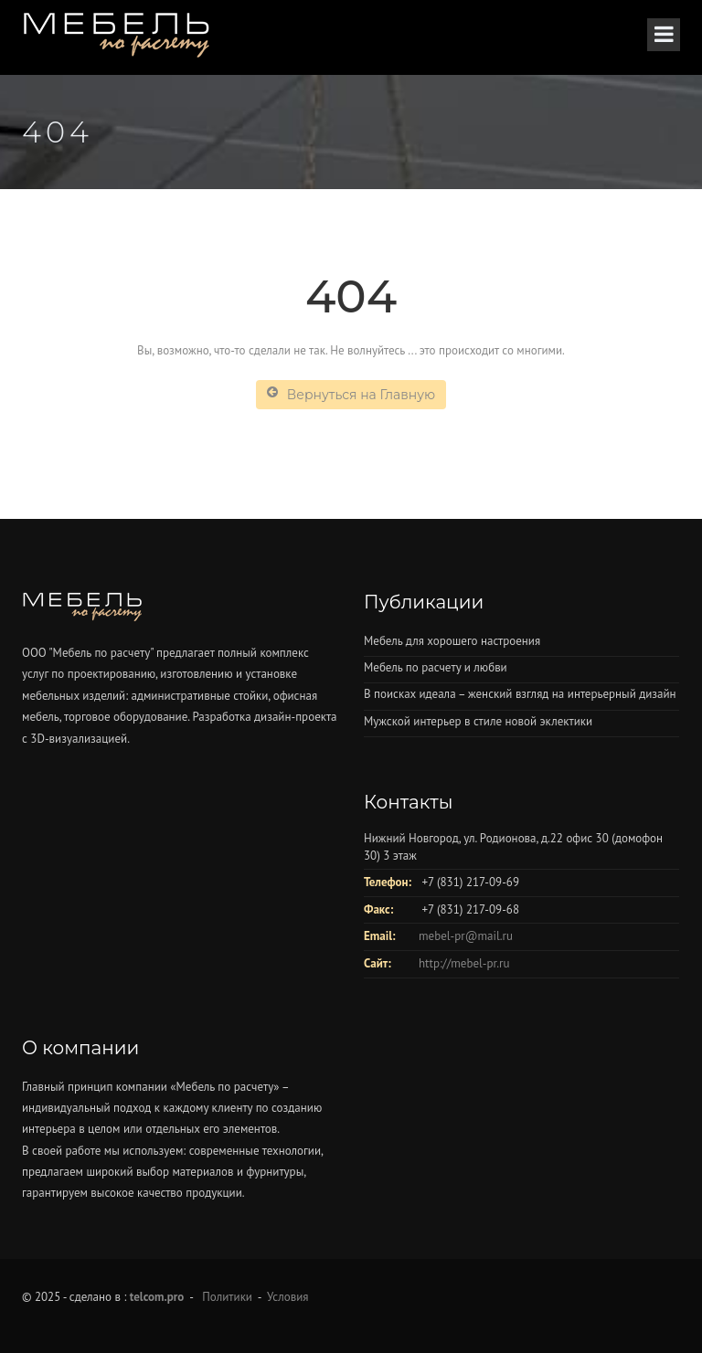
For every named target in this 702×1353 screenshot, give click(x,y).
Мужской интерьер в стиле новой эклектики (478, 721)
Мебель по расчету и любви (435, 667)
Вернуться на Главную (351, 394)
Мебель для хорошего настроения (452, 641)
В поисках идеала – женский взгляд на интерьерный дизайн (520, 694)
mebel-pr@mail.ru (466, 936)
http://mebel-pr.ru (464, 963)
